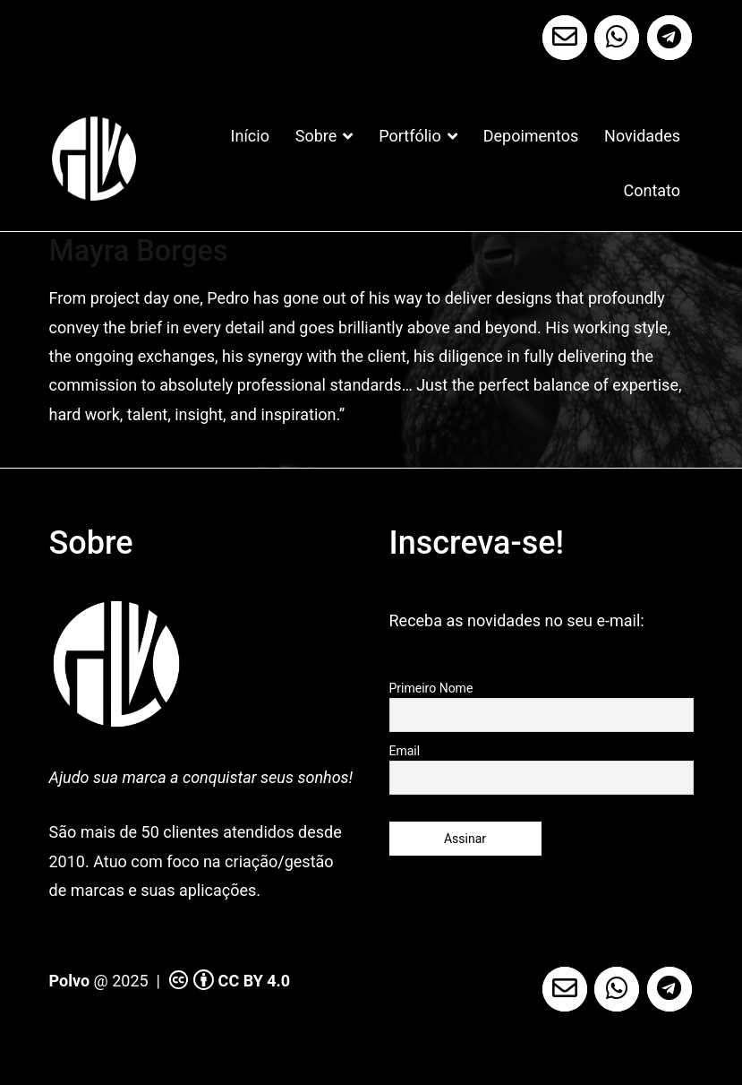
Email (405, 751)
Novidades (642, 135)
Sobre (316, 135)
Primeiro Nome (431, 688)
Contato (652, 190)
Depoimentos (531, 135)
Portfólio (409, 135)
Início (250, 135)
